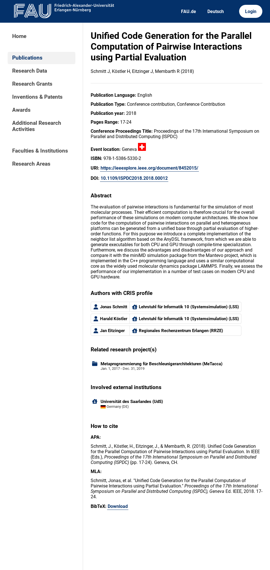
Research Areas (31, 164)
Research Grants (32, 84)
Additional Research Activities (36, 126)
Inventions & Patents (37, 97)
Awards (21, 110)
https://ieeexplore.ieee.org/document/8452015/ (149, 168)
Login (250, 11)
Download (118, 506)
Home (19, 36)
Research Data (29, 71)
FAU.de (188, 11)
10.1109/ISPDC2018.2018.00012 (134, 178)
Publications (27, 58)
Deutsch (215, 11)
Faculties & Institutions (40, 151)
